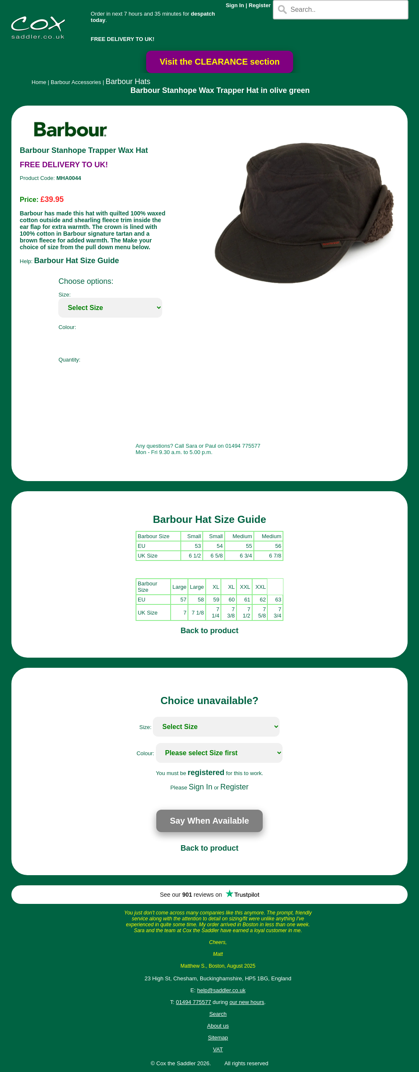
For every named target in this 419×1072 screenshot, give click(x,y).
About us (218, 1026)
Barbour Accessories (76, 82)
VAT (218, 1049)
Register (260, 5)
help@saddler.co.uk (221, 990)
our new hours (246, 1002)
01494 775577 (193, 1002)
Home (39, 82)
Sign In (235, 5)
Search (217, 1014)
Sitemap (218, 1037)
